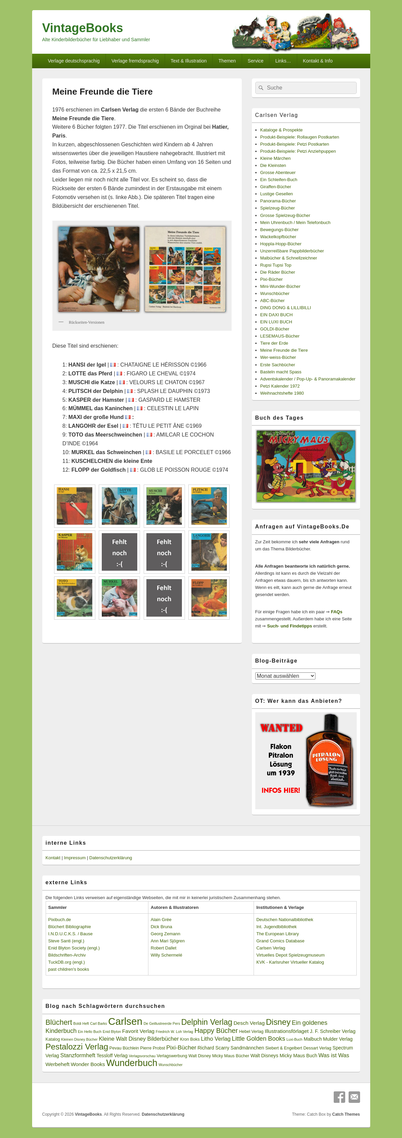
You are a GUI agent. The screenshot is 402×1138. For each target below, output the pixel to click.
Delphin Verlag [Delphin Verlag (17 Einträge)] (206, 1022)
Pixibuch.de (59, 919)
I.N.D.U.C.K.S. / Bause (70, 933)
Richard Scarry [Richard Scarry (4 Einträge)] (213, 1047)
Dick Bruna (161, 926)
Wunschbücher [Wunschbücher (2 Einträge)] (171, 1065)
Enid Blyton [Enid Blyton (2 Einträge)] (112, 1032)
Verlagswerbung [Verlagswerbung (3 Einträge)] (172, 1056)
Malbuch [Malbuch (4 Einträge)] (313, 1039)
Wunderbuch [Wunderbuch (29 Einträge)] (131, 1063)
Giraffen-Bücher (275, 186)
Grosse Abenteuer (278, 172)
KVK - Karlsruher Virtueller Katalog (290, 962)
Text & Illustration (189, 61)
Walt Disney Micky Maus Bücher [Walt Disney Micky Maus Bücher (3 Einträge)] (218, 1056)
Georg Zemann (165, 933)
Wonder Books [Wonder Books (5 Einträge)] (88, 1064)
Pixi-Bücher (271, 279)
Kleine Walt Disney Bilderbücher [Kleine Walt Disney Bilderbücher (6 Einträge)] (139, 1039)
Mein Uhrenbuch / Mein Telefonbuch (295, 222)
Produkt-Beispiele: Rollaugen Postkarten (299, 137)
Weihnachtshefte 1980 (282, 393)
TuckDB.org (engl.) (66, 962)
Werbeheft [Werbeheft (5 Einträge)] (58, 1064)
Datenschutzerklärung (110, 857)
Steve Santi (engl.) (66, 940)
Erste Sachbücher (277, 364)
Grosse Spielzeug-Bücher (285, 215)
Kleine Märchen (275, 158)
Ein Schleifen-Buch (279, 179)
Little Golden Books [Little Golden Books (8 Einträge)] (258, 1038)
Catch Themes (346, 1114)
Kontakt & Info (318, 61)
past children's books (68, 969)
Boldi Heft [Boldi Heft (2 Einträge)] (81, 1023)
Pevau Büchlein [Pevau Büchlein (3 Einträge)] (124, 1048)
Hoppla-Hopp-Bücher (281, 243)
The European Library (277, 933)
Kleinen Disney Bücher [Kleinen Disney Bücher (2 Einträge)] (79, 1039)
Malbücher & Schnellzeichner (288, 258)
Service (256, 61)
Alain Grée (161, 919)
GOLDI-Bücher (274, 328)
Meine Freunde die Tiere (284, 350)
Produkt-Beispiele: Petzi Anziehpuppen (298, 151)
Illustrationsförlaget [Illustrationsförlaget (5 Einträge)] (287, 1031)
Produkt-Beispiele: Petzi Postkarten (294, 144)
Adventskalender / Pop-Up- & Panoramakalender (308, 378)
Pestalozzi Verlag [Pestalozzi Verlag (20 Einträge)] (77, 1046)
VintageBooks (82, 28)
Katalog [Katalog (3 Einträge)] (53, 1039)
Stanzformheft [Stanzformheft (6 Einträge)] (77, 1055)
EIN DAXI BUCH (276, 314)
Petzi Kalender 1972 (280, 386)
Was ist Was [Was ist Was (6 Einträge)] (333, 1055)
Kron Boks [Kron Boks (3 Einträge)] (190, 1039)
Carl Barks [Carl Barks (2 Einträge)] (98, 1023)
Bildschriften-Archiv (67, 955)
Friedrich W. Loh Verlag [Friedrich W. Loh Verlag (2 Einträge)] (174, 1032)
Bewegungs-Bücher (279, 229)
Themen (227, 61)
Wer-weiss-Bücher (278, 357)
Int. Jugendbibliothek (276, 926)
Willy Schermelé (166, 955)
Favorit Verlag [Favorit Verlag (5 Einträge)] (138, 1031)
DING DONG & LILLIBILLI (285, 307)
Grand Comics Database (280, 940)
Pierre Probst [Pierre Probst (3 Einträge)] (152, 1048)
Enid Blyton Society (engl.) (74, 947)
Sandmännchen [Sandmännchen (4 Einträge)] (247, 1047)
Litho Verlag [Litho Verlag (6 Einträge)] (216, 1039)
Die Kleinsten (273, 165)
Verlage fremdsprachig (135, 61)
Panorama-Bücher (278, 200)
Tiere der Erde (274, 343)
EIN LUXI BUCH (276, 321)
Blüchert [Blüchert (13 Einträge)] (59, 1022)
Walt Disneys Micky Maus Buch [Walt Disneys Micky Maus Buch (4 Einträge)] (284, 1055)
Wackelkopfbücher (278, 236)
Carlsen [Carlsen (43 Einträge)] (125, 1021)
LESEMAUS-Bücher (280, 336)
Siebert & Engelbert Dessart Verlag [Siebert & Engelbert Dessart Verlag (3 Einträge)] (298, 1048)
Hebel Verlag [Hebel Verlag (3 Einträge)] (251, 1031)
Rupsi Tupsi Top (275, 265)
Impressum (75, 857)
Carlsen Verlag (276, 115)
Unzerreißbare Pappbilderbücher (292, 250)
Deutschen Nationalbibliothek (284, 919)
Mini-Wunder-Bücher (280, 286)
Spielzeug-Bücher (277, 208)
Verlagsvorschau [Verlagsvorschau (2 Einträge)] (142, 1056)
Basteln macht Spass (281, 371)
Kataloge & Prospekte (281, 129)
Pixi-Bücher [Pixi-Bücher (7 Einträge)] (181, 1047)
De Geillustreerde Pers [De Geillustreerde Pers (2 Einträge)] (162, 1023)
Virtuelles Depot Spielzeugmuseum (290, 955)
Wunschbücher (274, 293)
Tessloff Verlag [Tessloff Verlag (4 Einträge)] (111, 1055)
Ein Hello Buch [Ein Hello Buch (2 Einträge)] (89, 1032)
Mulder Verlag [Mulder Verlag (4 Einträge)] (338, 1039)
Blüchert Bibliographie (69, 926)
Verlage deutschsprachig (73, 61)
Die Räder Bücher (277, 272)
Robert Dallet (163, 947)
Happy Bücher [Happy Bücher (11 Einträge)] (216, 1030)
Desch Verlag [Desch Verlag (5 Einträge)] (249, 1023)
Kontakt (53, 857)
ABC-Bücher (272, 300)
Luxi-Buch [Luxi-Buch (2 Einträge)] (294, 1039)
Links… (283, 61)
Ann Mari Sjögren (168, 940)
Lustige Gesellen (276, 193)
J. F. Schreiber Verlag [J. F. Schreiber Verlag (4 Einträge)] (333, 1031)
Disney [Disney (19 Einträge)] (278, 1021)
